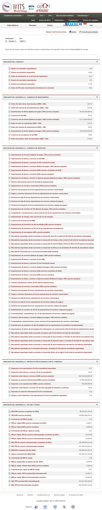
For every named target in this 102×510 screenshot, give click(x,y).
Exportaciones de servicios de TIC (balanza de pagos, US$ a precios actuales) (38, 209)
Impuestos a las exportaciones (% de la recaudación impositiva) (33, 368)
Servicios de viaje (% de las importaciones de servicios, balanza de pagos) (37, 201)
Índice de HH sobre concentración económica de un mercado (32, 88)
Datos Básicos (12, 25)
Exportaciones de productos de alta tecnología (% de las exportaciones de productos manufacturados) (47, 325)
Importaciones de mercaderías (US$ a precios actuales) (30, 232)
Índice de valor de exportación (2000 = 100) (26, 123)
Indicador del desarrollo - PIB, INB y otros (50, 405)
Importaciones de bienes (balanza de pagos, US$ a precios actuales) (35, 111)
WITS (26, 6)
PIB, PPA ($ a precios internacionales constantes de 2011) (31, 442)
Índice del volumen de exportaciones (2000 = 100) (28, 127)
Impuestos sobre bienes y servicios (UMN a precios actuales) (32, 376)
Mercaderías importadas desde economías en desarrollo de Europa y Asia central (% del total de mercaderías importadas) (53, 240)
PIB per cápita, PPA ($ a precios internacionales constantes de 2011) (35, 434)
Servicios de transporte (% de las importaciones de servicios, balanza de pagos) (39, 205)
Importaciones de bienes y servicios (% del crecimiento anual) (32, 162)
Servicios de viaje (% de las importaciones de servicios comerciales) (35, 197)
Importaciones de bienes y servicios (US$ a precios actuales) (32, 174)
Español (65, 18)
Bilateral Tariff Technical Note (56, 32)
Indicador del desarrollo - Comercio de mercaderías (50, 97)
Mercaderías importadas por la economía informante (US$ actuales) (34, 251)
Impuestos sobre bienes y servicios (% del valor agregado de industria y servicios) (40, 387)
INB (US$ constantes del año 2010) (23, 450)
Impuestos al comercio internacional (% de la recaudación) (31, 391)
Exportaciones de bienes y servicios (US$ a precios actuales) (32, 275)
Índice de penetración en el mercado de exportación (29, 76)
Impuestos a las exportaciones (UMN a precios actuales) (30, 384)
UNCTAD (45, 506)
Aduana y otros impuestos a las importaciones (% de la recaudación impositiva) (39, 395)
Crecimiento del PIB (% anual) (21, 419)
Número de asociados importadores (23, 68)
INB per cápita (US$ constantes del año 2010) (27, 462)
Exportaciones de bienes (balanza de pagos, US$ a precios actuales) (35, 131)
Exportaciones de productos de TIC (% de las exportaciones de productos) (37, 228)
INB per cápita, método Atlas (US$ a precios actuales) (29, 465)
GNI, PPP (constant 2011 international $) (25, 481)
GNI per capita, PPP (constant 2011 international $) (28, 473)
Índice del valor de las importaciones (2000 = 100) (28, 104)
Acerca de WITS (44, 20)
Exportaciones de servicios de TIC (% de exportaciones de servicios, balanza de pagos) (41, 309)
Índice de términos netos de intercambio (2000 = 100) (29, 139)
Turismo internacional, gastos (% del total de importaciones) (32, 182)
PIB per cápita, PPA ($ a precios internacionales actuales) (31, 438)
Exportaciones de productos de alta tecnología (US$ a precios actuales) (36, 224)
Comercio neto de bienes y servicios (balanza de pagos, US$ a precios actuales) (39, 317)
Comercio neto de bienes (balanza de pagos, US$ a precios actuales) (35, 119)
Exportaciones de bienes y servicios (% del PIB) (27, 259)
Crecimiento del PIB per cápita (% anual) (25, 431)
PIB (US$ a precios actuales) (21, 415)
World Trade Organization (64, 506)
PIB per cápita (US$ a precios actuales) (24, 427)
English (57, 18)
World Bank (73, 506)
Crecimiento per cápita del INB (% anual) (25, 469)
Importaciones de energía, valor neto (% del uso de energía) (32, 217)
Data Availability (76, 49)
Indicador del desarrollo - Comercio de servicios (50, 148)
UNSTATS (55, 506)
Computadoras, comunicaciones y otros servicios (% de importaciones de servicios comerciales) (45, 321)
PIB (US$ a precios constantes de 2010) (25, 411)
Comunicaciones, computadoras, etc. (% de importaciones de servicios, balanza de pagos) (42, 313)
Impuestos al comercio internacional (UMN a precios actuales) (32, 380)
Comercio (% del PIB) (18, 115)
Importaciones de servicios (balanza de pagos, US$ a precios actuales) (35, 155)
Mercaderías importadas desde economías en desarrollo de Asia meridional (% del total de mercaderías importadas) (51, 344)
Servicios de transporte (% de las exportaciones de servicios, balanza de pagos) (39, 306)
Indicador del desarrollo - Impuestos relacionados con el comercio (50, 361)
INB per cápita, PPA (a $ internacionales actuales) (28, 477)
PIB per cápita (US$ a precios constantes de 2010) (28, 423)
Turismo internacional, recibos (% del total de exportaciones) (32, 282)
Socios (49, 25)
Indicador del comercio (50, 62)
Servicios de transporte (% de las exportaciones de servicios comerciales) (37, 290)
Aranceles (31, 16)
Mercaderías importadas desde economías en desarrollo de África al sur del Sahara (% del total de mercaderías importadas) (54, 248)
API (50, 16)
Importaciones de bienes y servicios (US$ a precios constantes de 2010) (36, 170)
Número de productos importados (23, 72)
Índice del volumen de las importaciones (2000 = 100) (29, 108)
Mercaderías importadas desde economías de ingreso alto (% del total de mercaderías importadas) (45, 333)
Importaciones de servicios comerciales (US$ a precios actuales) (33, 186)
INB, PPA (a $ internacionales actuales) (24, 485)
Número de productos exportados (23, 84)
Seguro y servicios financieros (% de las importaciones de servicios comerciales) (39, 193)
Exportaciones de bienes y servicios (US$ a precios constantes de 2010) (36, 271)
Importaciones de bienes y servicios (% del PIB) (27, 158)
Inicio (33, 20)
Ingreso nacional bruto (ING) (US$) (23, 454)
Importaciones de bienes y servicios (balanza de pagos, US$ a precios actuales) (39, 166)
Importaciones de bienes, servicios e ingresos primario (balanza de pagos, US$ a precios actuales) (45, 178)
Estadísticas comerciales (13, 16)
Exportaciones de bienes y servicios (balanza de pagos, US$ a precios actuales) (39, 267)
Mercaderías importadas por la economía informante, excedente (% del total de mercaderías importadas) (47, 348)
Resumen (32, 25)
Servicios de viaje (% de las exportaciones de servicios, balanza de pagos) (37, 302)
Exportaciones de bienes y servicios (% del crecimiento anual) (32, 263)
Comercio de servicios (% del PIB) (23, 220)
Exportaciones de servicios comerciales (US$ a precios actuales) (33, 286)
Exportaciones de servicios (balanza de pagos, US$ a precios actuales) (35, 255)
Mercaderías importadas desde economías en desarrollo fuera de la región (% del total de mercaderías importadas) (51, 236)
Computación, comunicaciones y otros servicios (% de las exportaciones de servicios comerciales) (45, 213)
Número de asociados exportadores (23, 80)
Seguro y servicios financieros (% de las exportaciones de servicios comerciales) (39, 294)
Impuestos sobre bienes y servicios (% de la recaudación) (31, 372)
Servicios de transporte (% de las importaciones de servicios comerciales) (37, 189)
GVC (42, 16)
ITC (36, 506)
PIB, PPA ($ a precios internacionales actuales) (27, 446)
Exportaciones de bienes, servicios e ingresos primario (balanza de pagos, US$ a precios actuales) (45, 279)
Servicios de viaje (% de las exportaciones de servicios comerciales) (35, 298)
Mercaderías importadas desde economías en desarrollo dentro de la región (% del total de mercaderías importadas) (51, 352)
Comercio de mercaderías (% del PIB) (24, 135)
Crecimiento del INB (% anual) (21, 458)
